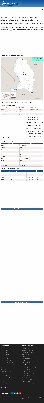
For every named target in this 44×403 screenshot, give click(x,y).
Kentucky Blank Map (20, 111)
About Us (3, 397)
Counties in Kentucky (23, 17)
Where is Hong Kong (5, 348)
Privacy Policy (17, 397)
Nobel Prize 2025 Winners (28, 354)
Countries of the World (6, 375)
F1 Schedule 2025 (26, 381)
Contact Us (10, 397)
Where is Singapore (5, 350)
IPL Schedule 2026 (26, 377)
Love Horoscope (26, 356)
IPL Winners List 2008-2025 (28, 379)
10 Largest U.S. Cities (27, 348)
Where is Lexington (34, 114)
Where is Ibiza (4, 356)
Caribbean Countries (5, 379)
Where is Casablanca (27, 358)
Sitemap (22, 398)
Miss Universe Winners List (28, 350)
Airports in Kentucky (20, 109)
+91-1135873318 (6, 390)
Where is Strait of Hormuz (28, 352)
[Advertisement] (22, 43)
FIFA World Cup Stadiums (28, 375)
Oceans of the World (5, 369)
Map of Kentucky (4, 107)
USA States (11, 17)
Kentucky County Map (20, 107)
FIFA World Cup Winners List (28, 369)
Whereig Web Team (18, 23)
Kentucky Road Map (20, 114)
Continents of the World (6, 377)
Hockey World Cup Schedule (28, 383)
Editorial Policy (25, 397)
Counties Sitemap (26, 362)
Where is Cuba (4, 358)
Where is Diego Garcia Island (7, 362)
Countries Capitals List (6, 373)
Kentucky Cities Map (34, 107)
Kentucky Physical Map (5, 114)
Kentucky (16, 17)
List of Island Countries (6, 381)
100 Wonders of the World (7, 371)
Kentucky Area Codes (5, 111)
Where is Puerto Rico (6, 360)
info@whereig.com (17, 390)
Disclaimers (33, 397)
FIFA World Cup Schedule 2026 (29, 367)
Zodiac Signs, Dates (26, 360)
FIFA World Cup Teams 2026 (28, 373)
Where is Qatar (4, 352)
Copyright (39, 397)
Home (2, 17)
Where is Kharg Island (6, 367)
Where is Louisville (34, 109)
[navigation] (2, 9)
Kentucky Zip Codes (5, 109)
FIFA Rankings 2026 (26, 371)
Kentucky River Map (34, 111)
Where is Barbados (5, 354)
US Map (6, 17)
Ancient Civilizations (5, 383)
